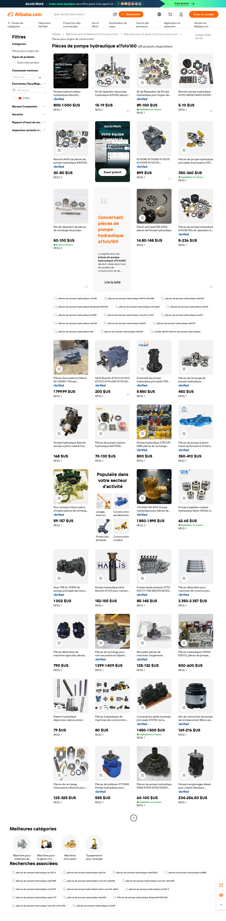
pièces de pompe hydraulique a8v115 (174, 323)
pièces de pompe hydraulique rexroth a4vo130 (148, 880)
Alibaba (56, 34)
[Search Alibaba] (82, 14)
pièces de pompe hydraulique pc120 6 (34, 872)
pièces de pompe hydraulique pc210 (182, 315)
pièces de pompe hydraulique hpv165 (84, 897)
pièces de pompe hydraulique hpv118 (75, 323)
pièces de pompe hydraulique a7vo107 (34, 889)
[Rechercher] (131, 14)
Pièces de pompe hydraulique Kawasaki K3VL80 (140, 897)
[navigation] (28, 426)
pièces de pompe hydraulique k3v (73, 331)
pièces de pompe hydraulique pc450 (75, 315)
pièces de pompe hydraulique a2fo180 (34, 880)
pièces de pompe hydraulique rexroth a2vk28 (89, 880)
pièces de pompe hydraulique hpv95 (125, 323)
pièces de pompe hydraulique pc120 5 (147, 889)
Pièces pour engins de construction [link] (73, 39)
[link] (221, 885)
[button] (115, 14)
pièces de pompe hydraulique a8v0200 (135, 872)
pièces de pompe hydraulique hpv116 (84, 872)
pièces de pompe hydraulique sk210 (187, 306)
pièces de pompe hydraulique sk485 (185, 872)
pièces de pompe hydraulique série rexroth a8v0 (90, 889)
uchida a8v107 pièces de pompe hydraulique (175, 331)
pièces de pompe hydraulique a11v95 (94, 905)
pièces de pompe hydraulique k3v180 (182, 298)
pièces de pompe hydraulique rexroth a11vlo (129, 315)
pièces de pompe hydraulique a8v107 (122, 331)
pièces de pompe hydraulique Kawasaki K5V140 (81, 306)
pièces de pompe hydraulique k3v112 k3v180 (129, 298)
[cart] (171, 14)
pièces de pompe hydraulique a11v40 (75, 298)
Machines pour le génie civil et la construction (151, 34)
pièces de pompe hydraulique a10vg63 (137, 306)
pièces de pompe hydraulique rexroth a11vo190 (39, 905)
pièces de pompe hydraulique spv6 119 (34, 897)
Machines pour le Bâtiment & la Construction (92, 34)
